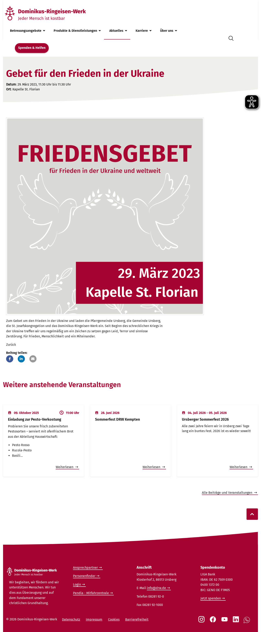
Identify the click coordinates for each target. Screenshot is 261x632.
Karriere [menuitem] (142, 31)
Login (77, 584)
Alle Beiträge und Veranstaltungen (227, 493)
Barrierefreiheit (136, 619)
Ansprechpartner (85, 567)
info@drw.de (156, 588)
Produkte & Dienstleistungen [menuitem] (75, 31)
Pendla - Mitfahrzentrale (91, 593)
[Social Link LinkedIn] (237, 621)
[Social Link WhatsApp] (247, 622)
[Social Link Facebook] (214, 621)
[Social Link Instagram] (202, 621)
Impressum (94, 619)
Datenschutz (71, 619)
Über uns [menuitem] (166, 31)
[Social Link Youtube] (225, 621)
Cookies (113, 619)
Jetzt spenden (210, 598)
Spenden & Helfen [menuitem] (31, 48)
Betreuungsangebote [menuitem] (25, 31)
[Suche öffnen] (231, 37)
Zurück (11, 345)
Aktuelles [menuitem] (116, 31)
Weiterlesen (65, 467)
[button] (9, 358)
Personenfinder (84, 576)
